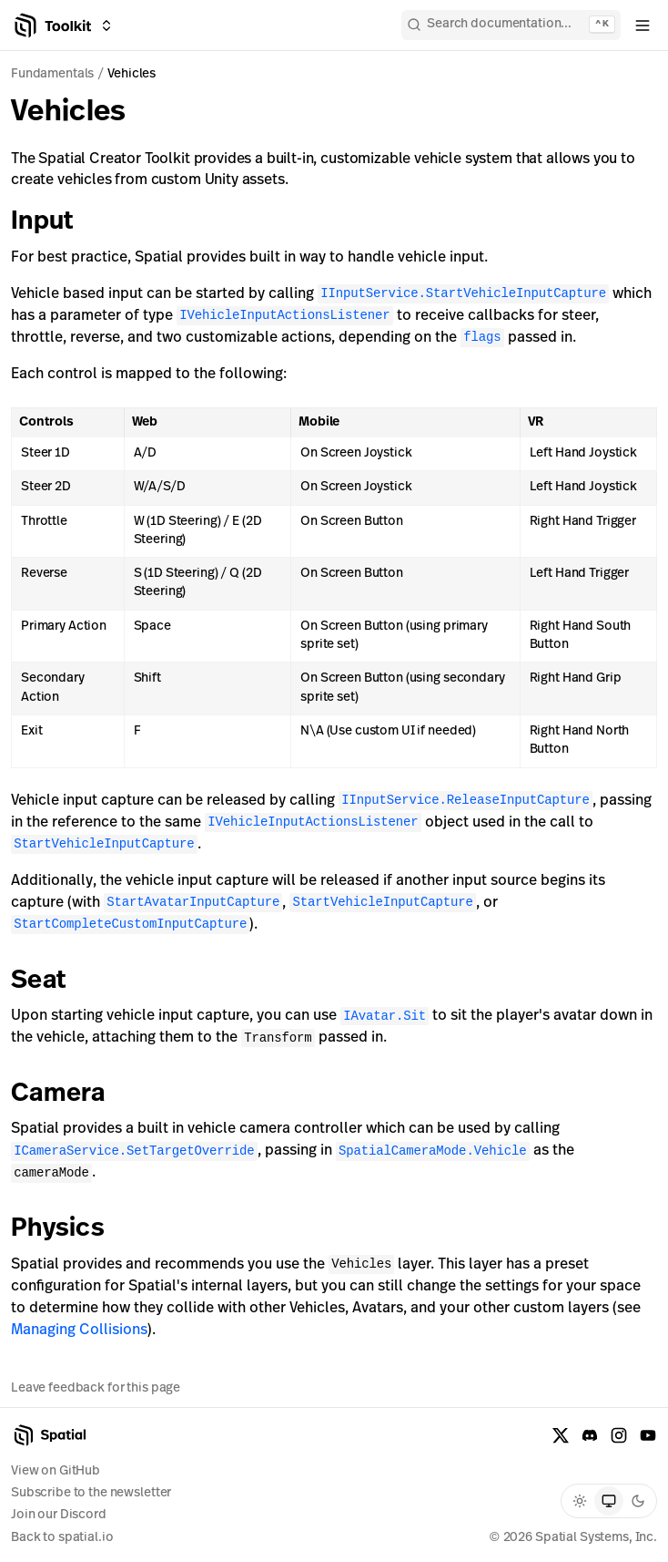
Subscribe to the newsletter (91, 1493)
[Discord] (590, 1435)
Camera (71, 1094)
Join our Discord (58, 1515)
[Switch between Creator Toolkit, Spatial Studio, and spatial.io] (106, 25)
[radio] (579, 1501)
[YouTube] (648, 1435)
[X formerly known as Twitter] (561, 1435)
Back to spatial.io (62, 1538)
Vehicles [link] (131, 74)
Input (54, 222)
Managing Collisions (79, 1330)
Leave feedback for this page (95, 1387)
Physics (70, 1229)
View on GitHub (55, 1471)
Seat (51, 981)
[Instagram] (619, 1435)
